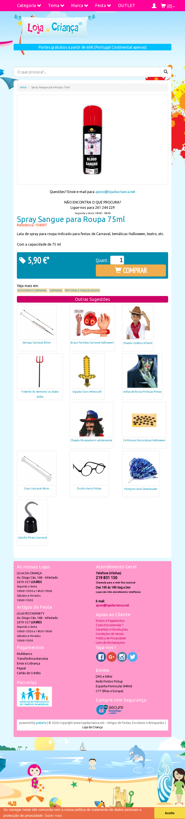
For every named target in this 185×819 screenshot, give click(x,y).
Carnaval (55, 290)
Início (23, 87)
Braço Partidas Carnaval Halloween (92, 342)
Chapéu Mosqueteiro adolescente (91, 440)
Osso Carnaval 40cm (36, 488)
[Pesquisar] (165, 72)
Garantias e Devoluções (112, 629)
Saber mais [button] (53, 815)
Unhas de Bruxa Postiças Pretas (142, 391)
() (168, 6)
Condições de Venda (110, 634)
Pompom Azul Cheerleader (141, 489)
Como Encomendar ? (109, 625)
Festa (103, 5)
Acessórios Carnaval (32, 290)
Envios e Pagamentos (110, 620)
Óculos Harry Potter (89, 488)
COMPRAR (131, 270)
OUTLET (126, 5)
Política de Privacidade (111, 638)
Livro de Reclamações (110, 642)
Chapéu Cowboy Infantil (137, 343)
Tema (56, 5)
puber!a (41, 723)
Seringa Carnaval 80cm (37, 342)
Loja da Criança (92, 727)
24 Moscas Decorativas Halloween (144, 440)
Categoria (29, 5)
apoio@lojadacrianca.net (115, 192)
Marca (80, 5)
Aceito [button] (169, 813)
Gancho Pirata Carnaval (32, 537)
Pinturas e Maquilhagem (82, 290)
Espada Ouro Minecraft (87, 391)
